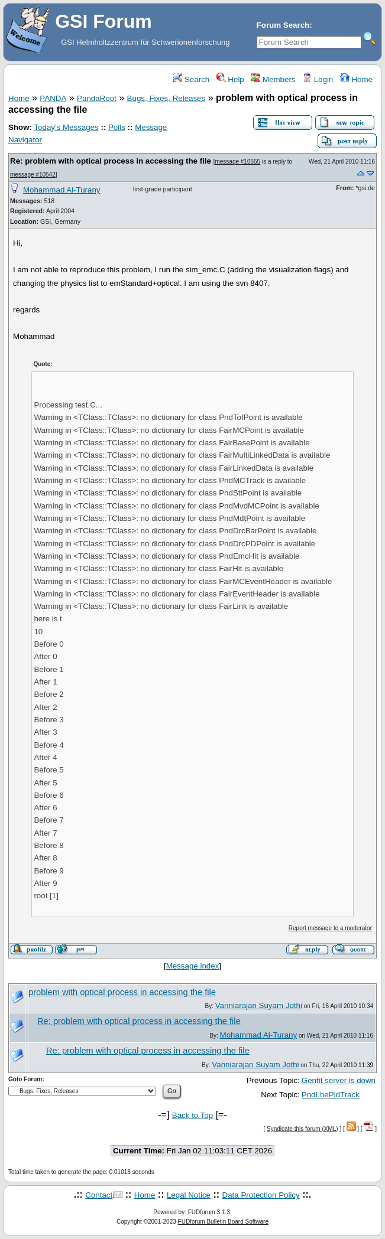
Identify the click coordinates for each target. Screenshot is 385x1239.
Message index (192, 965)
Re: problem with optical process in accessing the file (110, 160)
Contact (98, 1195)
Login (317, 79)
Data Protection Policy (261, 1195)
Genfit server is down (339, 1080)
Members (273, 79)
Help (230, 79)
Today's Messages (66, 127)
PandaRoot (97, 98)
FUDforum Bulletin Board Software (223, 1221)
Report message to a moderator (330, 928)
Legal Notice (189, 1195)
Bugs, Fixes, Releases (166, 98)
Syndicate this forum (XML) (302, 1129)
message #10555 (237, 161)
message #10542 (33, 174)
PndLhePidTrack (331, 1094)
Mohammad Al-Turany (62, 189)
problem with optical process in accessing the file (122, 992)
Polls (116, 127)
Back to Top (192, 1115)
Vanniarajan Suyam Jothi (258, 1005)
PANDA (53, 98)
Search (191, 79)
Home (356, 79)
